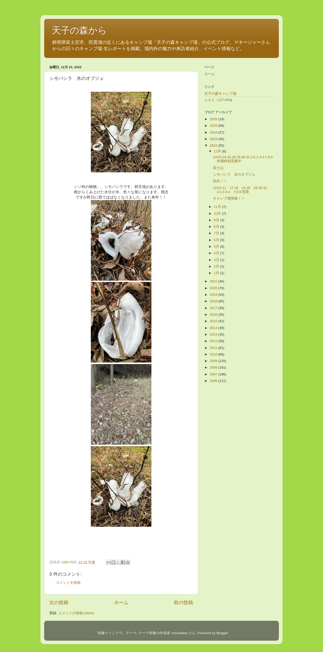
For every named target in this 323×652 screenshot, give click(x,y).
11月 (218, 207)
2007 (214, 374)
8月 (217, 227)
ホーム (121, 602)
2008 (214, 367)
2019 (214, 295)
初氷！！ (220, 181)
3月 (217, 260)
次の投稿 (58, 602)
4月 (217, 253)
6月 (217, 240)
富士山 (218, 168)
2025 (214, 125)
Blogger (222, 633)
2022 (214, 145)
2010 (214, 354)
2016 (214, 314)
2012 (214, 341)
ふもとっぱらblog (218, 100)
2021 (214, 281)
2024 (214, 132)
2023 (214, 139)
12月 (218, 151)
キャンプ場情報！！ (229, 198)
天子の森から (79, 30)
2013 (214, 334)
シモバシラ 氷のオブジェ (234, 174)
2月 (217, 266)
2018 (214, 301)
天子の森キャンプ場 (220, 93)
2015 (214, 321)
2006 (214, 381)
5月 (217, 246)
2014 (214, 328)
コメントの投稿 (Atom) (76, 613)
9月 (217, 220)
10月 (218, 213)
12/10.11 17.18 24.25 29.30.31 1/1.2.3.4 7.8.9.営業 (242, 190)
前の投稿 (183, 602)
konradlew (180, 633)
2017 (214, 308)
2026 (214, 119)
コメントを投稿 (68, 582)
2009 (214, 361)
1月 (217, 273)
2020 (214, 288)
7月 (217, 233)
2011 (214, 348)
